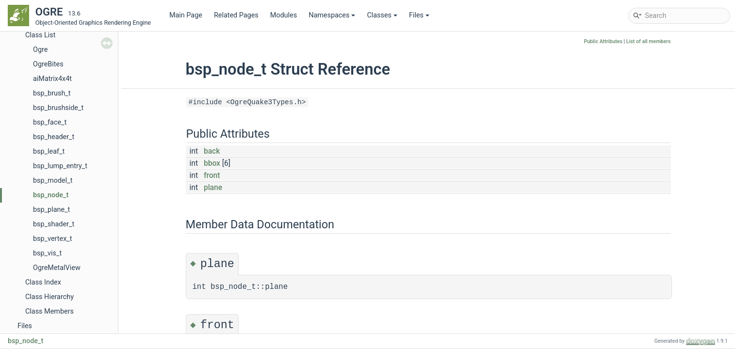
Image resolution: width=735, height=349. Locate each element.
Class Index (43, 282)
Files (419, 15)
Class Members (49, 311)
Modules (283, 15)
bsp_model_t (52, 180)
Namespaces (332, 15)
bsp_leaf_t (49, 151)
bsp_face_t (49, 122)
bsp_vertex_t (52, 239)
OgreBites (48, 64)
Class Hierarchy (49, 297)
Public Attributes (603, 41)
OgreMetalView (57, 268)
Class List (40, 35)
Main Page (185, 15)
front (212, 175)
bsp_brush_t (52, 93)
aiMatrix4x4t (52, 79)
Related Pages (236, 15)
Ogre (40, 50)
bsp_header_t (53, 137)
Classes (382, 15)
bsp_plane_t (51, 210)
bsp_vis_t (47, 253)
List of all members (648, 41)
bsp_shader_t (53, 224)
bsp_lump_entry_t (60, 166)
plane (213, 187)
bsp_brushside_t (58, 108)
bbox (212, 163)
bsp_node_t (50, 195)
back (212, 151)
